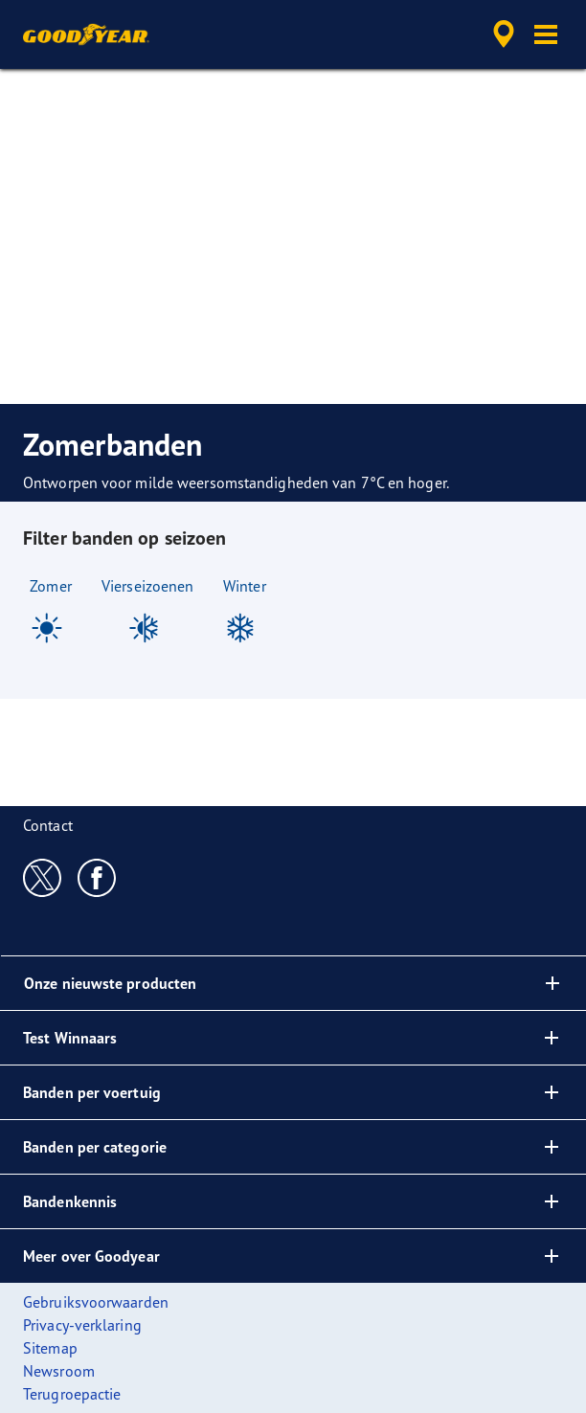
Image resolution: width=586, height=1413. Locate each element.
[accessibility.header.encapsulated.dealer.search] (503, 34)
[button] (546, 34)
